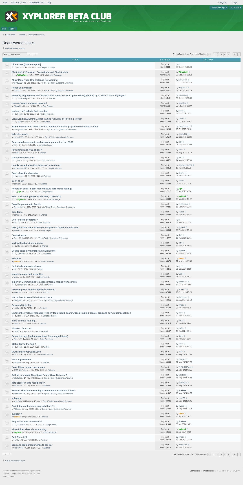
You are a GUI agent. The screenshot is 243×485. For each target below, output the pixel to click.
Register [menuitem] (222, 2)
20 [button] (235, 54)
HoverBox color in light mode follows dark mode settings (42, 188)
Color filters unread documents (28, 367)
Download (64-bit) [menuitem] (37, 2)
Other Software (48, 160)
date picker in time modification (28, 383)
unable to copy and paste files (28, 274)
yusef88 (17, 401)
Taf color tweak (20, 134)
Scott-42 (17, 292)
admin (17, 261)
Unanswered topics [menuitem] (219, 7)
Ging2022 (18, 83)
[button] (210, 54)
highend (21, 199)
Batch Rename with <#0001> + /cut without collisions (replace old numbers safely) (55, 126)
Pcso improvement (22, 359)
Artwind (20, 254)
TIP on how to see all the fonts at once (32, 297)
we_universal (11, 473)
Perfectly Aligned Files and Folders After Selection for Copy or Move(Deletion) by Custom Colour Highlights (69, 95)
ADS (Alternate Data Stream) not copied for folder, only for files (45, 227)
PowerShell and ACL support (27, 150)
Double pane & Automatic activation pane (33, 251)
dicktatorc (18, 386)
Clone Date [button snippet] (26, 64)
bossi (19, 114)
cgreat (16, 215)
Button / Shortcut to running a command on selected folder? (44, 390)
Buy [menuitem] (49, 2)
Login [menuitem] (233, 2)
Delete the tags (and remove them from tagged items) (40, 336)
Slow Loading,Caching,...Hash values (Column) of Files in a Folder (47, 119)
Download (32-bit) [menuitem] (18, 2)
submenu (17, 398)
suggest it (17, 414)
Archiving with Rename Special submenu (33, 289)
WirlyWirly (21, 75)
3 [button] (221, 54)
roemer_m (21, 285)
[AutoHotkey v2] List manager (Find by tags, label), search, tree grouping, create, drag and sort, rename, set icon (71, 313)
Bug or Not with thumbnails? (27, 421)
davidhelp (18, 300)
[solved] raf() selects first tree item (30, 111)
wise (16, 277)
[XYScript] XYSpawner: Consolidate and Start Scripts (40, 72)
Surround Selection (22, 305)
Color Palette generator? (25, 220)
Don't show (18, 181)
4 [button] (224, 54)
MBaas (17, 409)
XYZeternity (22, 98)
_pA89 (20, 122)
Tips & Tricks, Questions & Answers (58, 83)
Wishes (52, 98)
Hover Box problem (22, 88)
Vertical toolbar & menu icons (27, 243)
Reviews (43, 308)
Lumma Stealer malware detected (29, 103)
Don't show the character (25, 173)
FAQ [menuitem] (4, 29)
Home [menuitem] (4, 2)
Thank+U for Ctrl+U (22, 328)
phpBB (14, 471)
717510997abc (20, 370)
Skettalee (18, 378)
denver (20, 176)
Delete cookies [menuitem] (209, 471)
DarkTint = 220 (19, 437)
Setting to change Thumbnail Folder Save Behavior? (39, 375)
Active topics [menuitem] (235, 7)
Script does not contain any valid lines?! (33, 406)
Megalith (17, 106)
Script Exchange (48, 67)
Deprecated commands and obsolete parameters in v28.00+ (43, 142)
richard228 (18, 137)
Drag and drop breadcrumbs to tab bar (32, 445)
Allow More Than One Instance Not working (35, 80)
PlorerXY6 (18, 448)
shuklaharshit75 (20, 168)
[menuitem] (6, 476)
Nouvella (16, 258)
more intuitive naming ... (24, 320)
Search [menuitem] (12, 29)
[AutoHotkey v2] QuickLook (26, 352)
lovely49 (17, 362)
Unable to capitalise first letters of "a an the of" (36, 165)
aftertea (17, 230)
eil (18, 67)
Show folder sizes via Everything (29, 429)
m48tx (16, 308)
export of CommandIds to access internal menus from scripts (44, 282)
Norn (19, 316)
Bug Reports (48, 106)
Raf (15, 145)
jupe (19, 192)
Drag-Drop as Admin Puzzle (26, 204)
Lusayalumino (20, 129)
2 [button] (217, 54)
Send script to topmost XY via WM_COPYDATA (36, 196)
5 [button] (228, 54)
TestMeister (19, 207)
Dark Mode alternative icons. (27, 266)
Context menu (19, 235)
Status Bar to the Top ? (24, 344)
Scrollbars (17, 212)
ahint (16, 153)
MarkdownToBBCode (23, 157)
